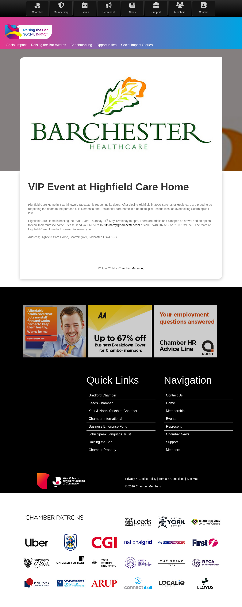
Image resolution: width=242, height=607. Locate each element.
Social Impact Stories (137, 45)
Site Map (192, 478)
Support (172, 442)
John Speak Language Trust (110, 434)
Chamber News (177, 434)
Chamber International (105, 418)
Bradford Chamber (102, 395)
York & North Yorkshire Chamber (113, 411)
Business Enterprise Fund (108, 426)
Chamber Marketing (132, 277)
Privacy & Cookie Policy (141, 478)
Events (171, 418)
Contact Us (174, 395)
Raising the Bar (100, 442)
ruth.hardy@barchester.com (121, 234)
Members (173, 450)
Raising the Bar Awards (48, 45)
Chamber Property (102, 450)
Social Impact (16, 45)
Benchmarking (81, 45)
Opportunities (106, 45)
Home (170, 403)
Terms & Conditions (171, 478)
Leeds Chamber (101, 403)
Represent (174, 426)
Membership (175, 411)
